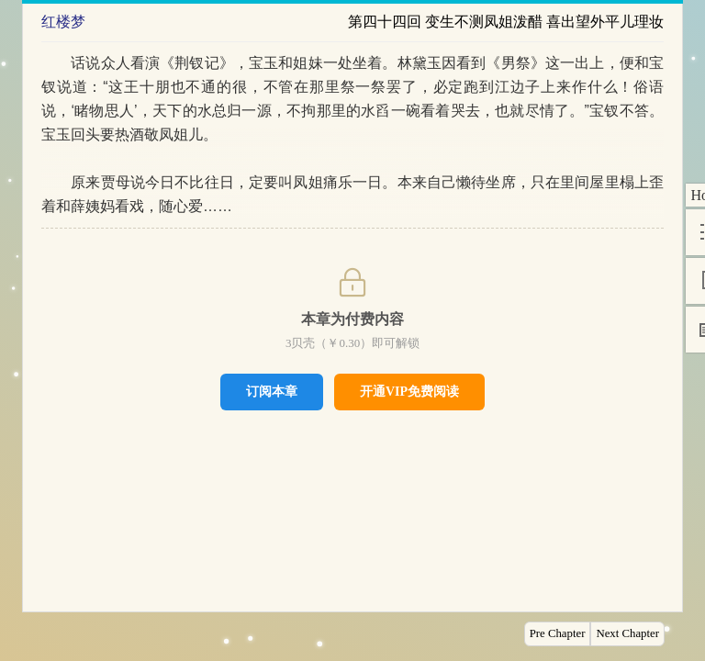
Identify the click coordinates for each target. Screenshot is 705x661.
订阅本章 (271, 391)
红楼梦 (63, 21)
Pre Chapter (558, 633)
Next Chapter (627, 633)
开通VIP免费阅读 (409, 391)
